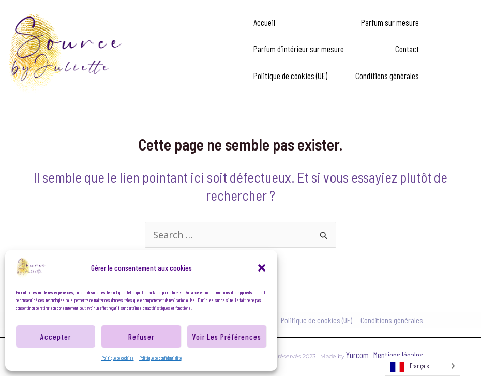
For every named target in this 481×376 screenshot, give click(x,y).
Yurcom (358, 355)
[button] (262, 268)
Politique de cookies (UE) (290, 75)
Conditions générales (387, 75)
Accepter (55, 336)
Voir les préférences (226, 336)
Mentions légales (398, 355)
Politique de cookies (117, 358)
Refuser (141, 336)
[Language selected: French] (422, 366)
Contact (407, 48)
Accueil (264, 22)
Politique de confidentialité (160, 358)
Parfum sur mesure (390, 22)
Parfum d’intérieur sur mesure (298, 48)
